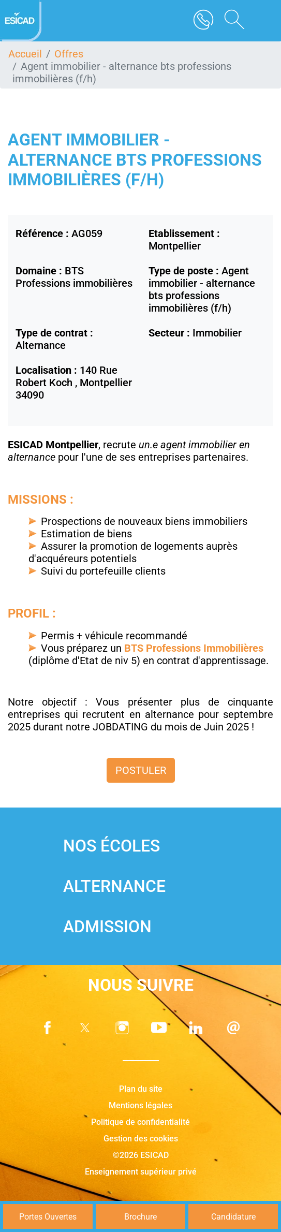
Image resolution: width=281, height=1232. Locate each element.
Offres (68, 54)
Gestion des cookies (140, 1138)
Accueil (25, 54)
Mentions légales (140, 1105)
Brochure (140, 1217)
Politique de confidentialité (140, 1122)
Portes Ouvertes (48, 1217)
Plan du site (140, 1089)
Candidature (233, 1217)
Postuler (140, 770)
